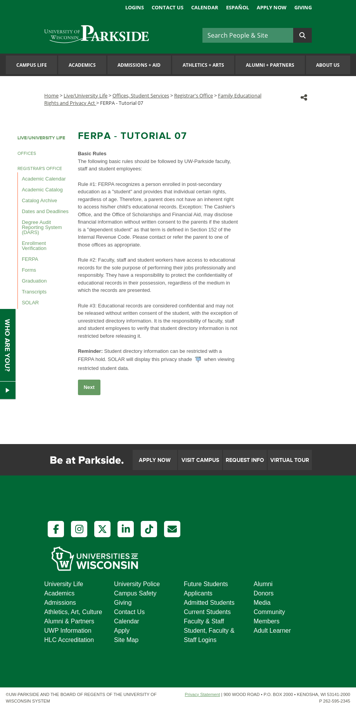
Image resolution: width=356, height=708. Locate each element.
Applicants (198, 593)
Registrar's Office (193, 95)
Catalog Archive (39, 200)
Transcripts (34, 292)
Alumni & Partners (69, 621)
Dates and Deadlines (45, 211)
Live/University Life (85, 95)
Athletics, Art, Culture (73, 612)
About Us (328, 65)
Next (89, 387)
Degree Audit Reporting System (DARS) (42, 227)
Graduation (34, 281)
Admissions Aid (139, 65)
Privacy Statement (202, 694)
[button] (304, 97)
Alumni (263, 584)
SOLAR (30, 302)
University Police (137, 584)
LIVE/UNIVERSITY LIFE (41, 138)
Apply (122, 630)
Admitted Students (209, 602)
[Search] (247, 35)
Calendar (204, 7)
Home (51, 95)
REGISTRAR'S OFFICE (39, 168)
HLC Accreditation (69, 640)
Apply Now (272, 7)
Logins (134, 7)
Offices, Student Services (140, 95)
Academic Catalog (42, 190)
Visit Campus (200, 460)
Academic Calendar (44, 179)
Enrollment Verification (34, 245)
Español (237, 7)
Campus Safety (135, 593)
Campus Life (31, 65)
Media (262, 602)
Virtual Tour (289, 460)
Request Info (245, 460)
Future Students (206, 584)
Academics (82, 65)
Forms (29, 270)
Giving (303, 7)
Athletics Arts (203, 65)
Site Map (126, 640)
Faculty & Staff (204, 621)
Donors (264, 593)
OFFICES (26, 153)
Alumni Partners (270, 65)
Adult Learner (272, 630)
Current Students (207, 612)
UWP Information (68, 630)
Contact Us (167, 7)
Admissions (60, 602)
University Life (63, 584)
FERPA (30, 259)
